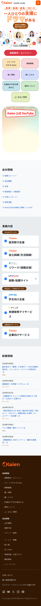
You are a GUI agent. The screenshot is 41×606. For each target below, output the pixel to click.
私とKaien (8, 549)
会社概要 (8, 181)
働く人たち (29, 74)
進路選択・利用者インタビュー (14, 384)
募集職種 (29, 63)
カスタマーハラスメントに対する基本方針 (18, 584)
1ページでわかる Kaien (13, 482)
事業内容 (7, 528)
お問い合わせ (7, 575)
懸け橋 (7, 544)
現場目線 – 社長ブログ (13, 554)
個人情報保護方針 (9, 580)
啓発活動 (8, 202)
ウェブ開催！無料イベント (12, 427)
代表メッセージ (11, 197)
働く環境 (11, 74)
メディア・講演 (10, 532)
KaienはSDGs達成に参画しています (19, 207)
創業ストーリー (11, 175)
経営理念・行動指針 (12, 191)
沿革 (6, 186)
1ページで (11, 64)
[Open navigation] (38, 2)
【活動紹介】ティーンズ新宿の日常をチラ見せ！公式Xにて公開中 (19, 397)
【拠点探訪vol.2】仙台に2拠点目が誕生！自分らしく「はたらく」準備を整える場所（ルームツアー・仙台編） (20, 413)
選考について (30, 86)
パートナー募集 (10, 540)
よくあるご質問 (20, 97)
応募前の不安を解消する (11, 86)
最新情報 (7, 559)
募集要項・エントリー (20, 52)
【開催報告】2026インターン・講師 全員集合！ (19, 441)
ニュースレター (10, 564)
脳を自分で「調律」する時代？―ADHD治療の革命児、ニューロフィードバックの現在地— (20, 368)
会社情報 (7, 523)
